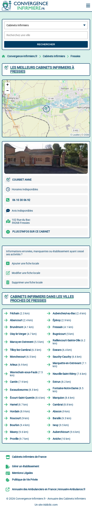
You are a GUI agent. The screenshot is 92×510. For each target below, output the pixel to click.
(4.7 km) (23, 333)
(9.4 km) (20, 425)
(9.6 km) (19, 431)
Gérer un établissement (25, 466)
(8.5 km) (68, 390)
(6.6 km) (67, 356)
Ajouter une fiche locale (25, 263)
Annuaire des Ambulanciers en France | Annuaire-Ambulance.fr (48, 489)
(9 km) (61, 411)
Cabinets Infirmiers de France (29, 456)
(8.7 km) (19, 404)
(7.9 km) (19, 381)
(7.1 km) (69, 365)
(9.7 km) (19, 438)
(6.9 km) (19, 364)
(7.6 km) (69, 373)
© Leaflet (74, 135)
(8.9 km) (20, 411)
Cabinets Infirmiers (54, 56)
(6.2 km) (69, 342)
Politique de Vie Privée (25, 479)
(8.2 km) (62, 381)
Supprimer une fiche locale (27, 282)
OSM (86, 135)
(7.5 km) (26, 374)
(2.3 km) (20, 313)
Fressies (75, 56)
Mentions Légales (22, 472)
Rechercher (46, 44)
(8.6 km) (27, 397)
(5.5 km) (27, 341)
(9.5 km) (61, 425)
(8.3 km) (24, 389)
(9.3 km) (62, 418)
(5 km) (63, 333)
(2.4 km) (69, 313)
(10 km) (61, 438)
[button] (46, 108)
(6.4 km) (62, 349)
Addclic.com (50, 504)
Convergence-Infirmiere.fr (22, 56)
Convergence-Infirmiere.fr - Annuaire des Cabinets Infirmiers (51, 498)
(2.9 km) (62, 320)
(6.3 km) (25, 349)
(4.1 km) (22, 327)
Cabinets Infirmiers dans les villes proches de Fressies (42, 299)
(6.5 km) (23, 356)
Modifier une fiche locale (26, 272)
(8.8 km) (63, 404)
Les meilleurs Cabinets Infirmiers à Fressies (42, 70)
